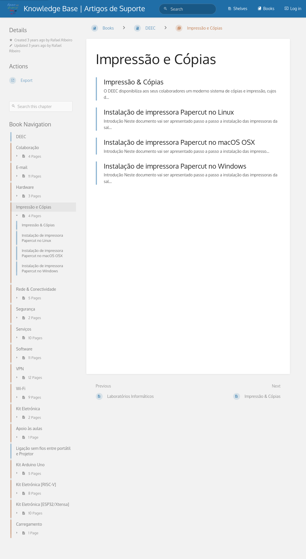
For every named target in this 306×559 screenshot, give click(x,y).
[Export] (41, 80)
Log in (292, 8)
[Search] (166, 8)
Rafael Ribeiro (61, 40)
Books (266, 8)
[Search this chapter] (41, 106)
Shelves (237, 8)
